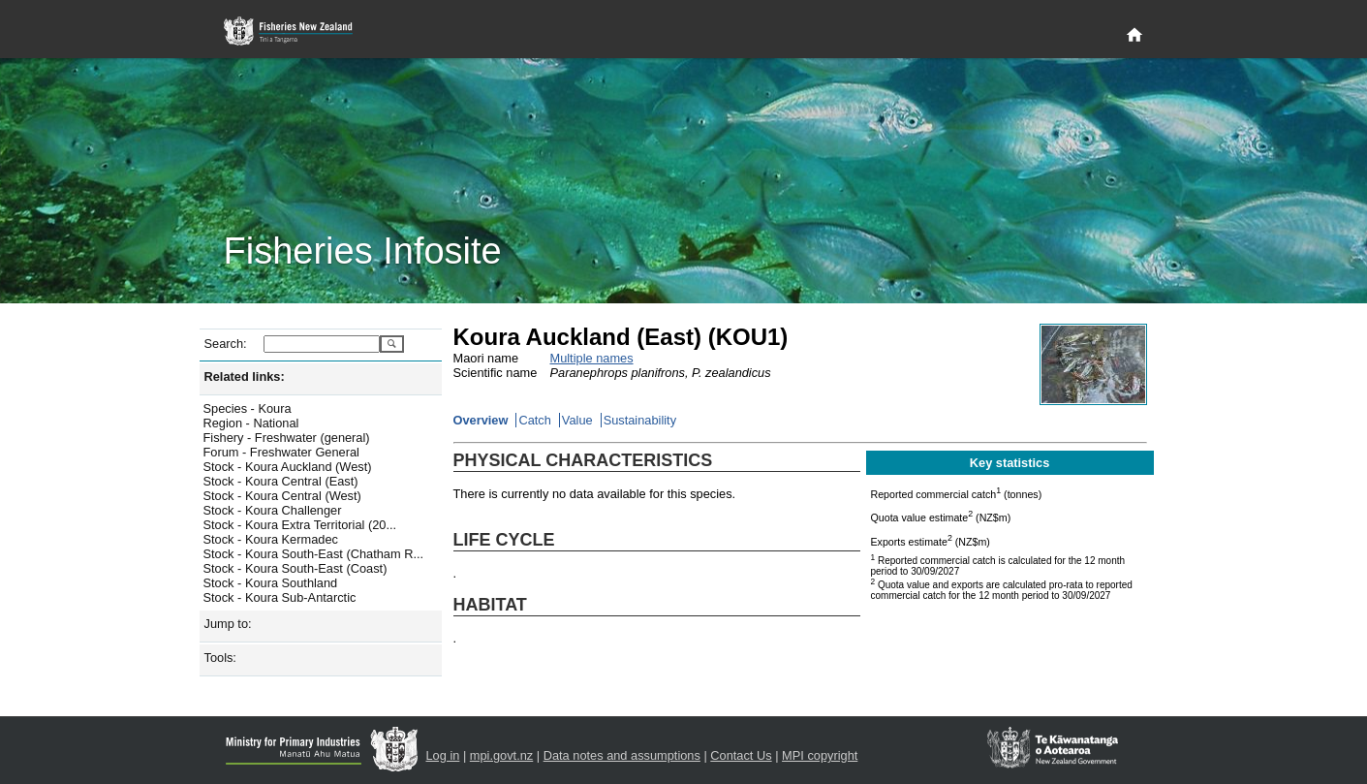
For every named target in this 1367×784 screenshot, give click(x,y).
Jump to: (228, 623)
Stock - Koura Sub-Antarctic (280, 597)
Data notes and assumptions (622, 755)
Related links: (244, 376)
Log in (443, 755)
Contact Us (740, 755)
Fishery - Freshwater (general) (286, 437)
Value (577, 420)
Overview (481, 420)
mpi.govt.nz (501, 755)
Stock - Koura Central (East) (280, 481)
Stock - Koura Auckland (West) (287, 466)
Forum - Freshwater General (281, 452)
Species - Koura (247, 408)
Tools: (220, 657)
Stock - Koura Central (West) (282, 495)
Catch (534, 420)
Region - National (251, 423)
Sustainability (640, 420)
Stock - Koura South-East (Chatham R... (313, 554)
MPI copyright (819, 755)
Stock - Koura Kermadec (270, 539)
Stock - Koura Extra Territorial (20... (300, 524)
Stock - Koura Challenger (272, 510)
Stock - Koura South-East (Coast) (295, 568)
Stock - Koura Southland (270, 583)
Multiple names (592, 358)
